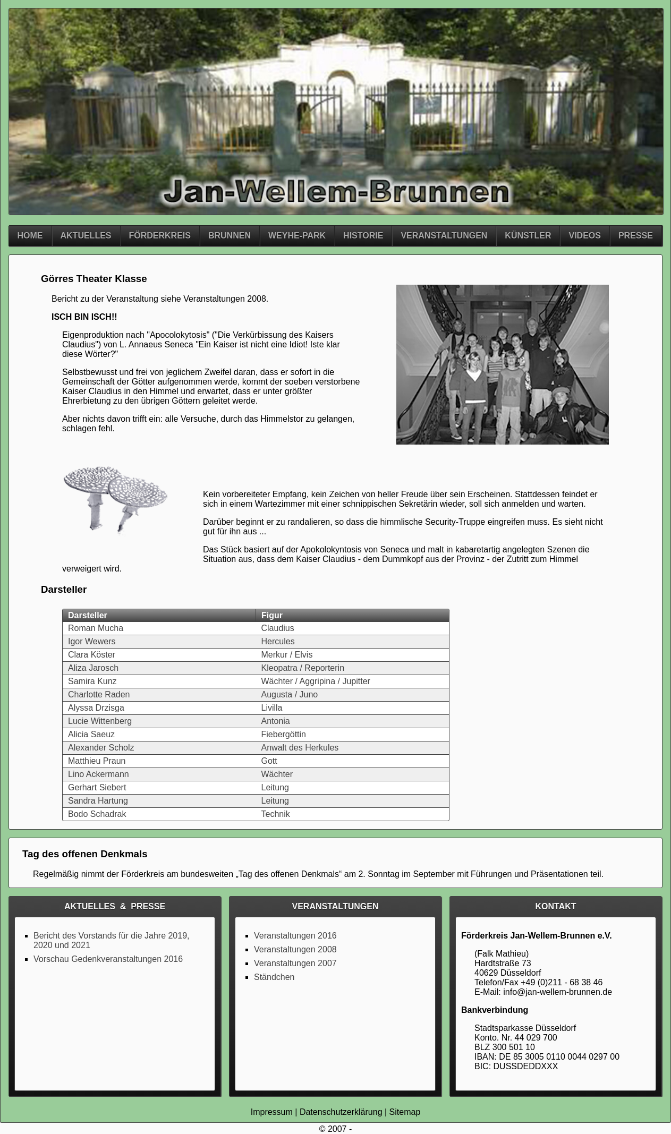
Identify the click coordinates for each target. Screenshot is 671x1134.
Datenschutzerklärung (341, 1111)
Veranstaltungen (444, 235)
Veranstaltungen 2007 (295, 963)
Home (30, 235)
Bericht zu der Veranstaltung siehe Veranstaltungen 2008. (160, 298)
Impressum (272, 1111)
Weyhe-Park (297, 235)
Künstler (528, 235)
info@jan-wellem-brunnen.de (557, 991)
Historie (363, 235)
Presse (635, 235)
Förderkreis (160, 235)
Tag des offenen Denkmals (289, 874)
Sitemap (405, 1111)
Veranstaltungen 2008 (295, 949)
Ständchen (274, 977)
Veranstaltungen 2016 (295, 935)
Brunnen (229, 235)
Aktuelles (86, 235)
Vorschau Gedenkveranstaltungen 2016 (108, 959)
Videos (584, 235)
